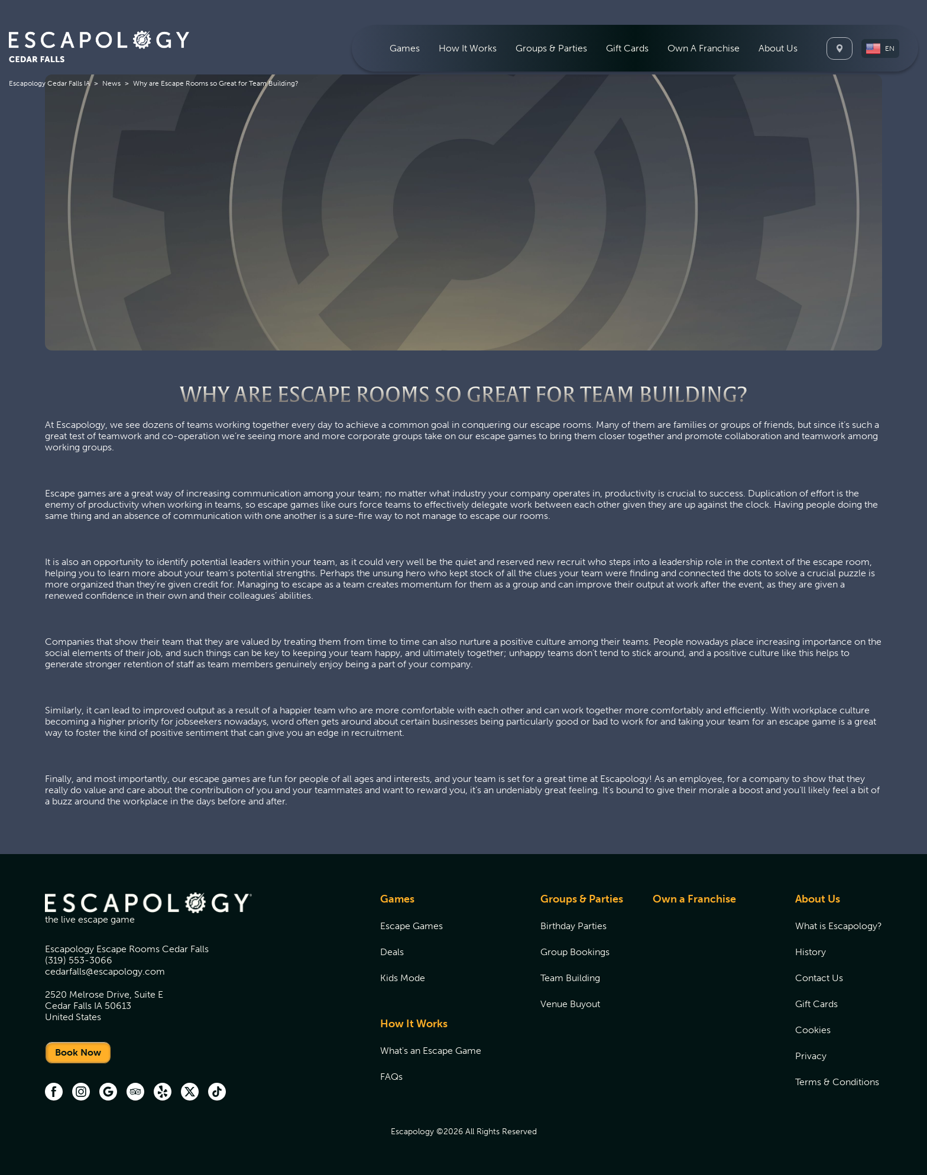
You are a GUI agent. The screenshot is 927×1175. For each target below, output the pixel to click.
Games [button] (405, 48)
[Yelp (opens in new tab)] (162, 1093)
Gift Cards (627, 48)
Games (397, 898)
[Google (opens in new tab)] (108, 1093)
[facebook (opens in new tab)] (54, 1093)
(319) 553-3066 (78, 960)
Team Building (570, 978)
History (810, 951)
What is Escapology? (838, 925)
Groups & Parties (581, 898)
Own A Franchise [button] (703, 48)
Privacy (810, 1056)
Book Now (78, 1052)
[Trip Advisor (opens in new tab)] (135, 1093)
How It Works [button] (468, 48)
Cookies (813, 1030)
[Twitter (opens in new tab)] (190, 1093)
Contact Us (819, 978)
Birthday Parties (573, 925)
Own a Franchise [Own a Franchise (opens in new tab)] (694, 898)
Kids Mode (402, 978)
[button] (880, 48)
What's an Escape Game (430, 1050)
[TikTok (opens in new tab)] (217, 1093)
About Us (817, 898)
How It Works (414, 1023)
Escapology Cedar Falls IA (49, 83)
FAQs (391, 1076)
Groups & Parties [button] (551, 48)
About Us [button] (778, 48)
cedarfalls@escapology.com (105, 971)
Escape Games (411, 925)
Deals (392, 951)
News (111, 83)
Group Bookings (575, 951)
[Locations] (839, 48)
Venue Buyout (570, 1004)
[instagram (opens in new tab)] (81, 1093)
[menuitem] (405, 48)
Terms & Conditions (837, 1082)
